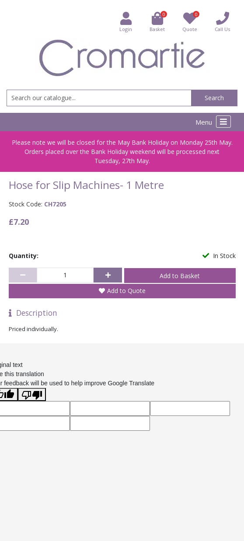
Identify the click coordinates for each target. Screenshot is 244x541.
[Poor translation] (32, 394)
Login (125, 21)
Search (214, 98)
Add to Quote (126, 290)
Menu (213, 121)
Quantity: (23, 255)
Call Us (222, 21)
